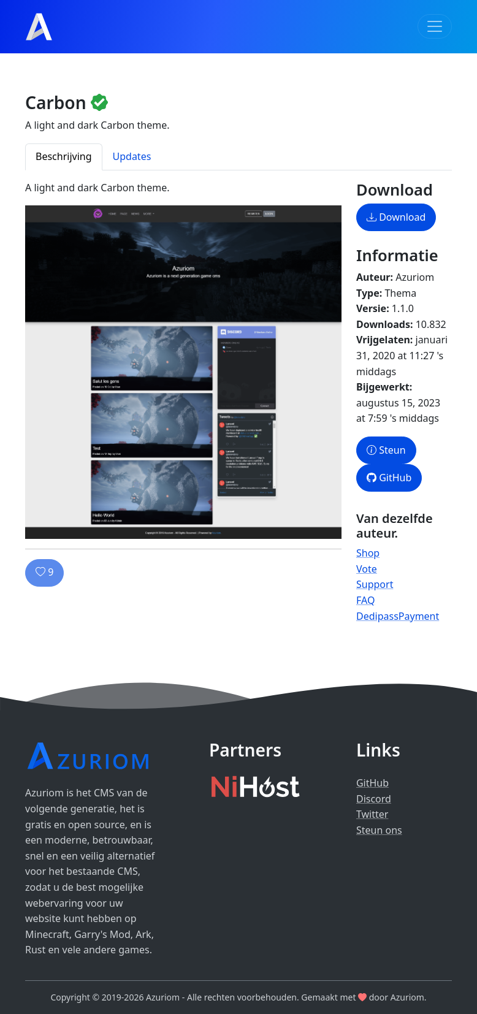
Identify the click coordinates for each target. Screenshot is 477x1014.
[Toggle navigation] (435, 26)
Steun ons (379, 830)
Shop (368, 553)
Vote (366, 569)
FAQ (365, 600)
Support (374, 584)
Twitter (372, 814)
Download (396, 217)
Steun (386, 450)
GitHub (389, 477)
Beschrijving (64, 156)
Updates (132, 156)
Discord (373, 799)
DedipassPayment (397, 616)
